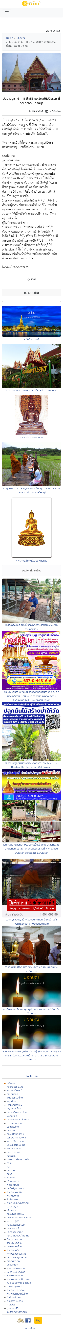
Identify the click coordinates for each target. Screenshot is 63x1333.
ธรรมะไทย (30, 1328)
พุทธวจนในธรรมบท (16, 1268)
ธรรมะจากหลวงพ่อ (16, 1137)
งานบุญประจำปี (14, 1243)
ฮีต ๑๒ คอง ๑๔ (15, 1239)
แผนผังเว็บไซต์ (14, 1090)
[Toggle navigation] (6, 13)
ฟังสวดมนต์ (13, 1184)
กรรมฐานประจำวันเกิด (18, 1235)
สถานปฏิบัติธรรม (15, 1134)
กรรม (9, 1163)
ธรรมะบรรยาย (14, 1148)
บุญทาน (11, 1170)
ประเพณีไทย (13, 1126)
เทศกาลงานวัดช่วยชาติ (18, 1119)
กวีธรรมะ (11, 1155)
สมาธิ (9, 1174)
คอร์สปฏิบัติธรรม (15, 1188)
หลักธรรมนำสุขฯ (15, 1232)
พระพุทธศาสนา (14, 1192)
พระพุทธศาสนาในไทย (17, 1293)
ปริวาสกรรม (13, 1181)
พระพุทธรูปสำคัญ (16, 1290)
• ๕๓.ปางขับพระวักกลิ (32, 437)
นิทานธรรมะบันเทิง (16, 1145)
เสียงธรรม (12, 1210)
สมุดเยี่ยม (12, 1101)
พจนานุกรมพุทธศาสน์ (18, 1203)
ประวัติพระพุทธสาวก (17, 1257)
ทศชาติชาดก (13, 1261)
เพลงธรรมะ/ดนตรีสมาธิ (19, 1217)
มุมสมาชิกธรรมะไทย (17, 1112)
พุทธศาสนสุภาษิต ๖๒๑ (18, 1279)
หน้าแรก (9, 38)
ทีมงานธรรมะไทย (15, 1086)
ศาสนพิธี (11, 1304)
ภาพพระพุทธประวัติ (16, 1253)
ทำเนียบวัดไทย (14, 1297)
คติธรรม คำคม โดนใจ (18, 1159)
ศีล (8, 1166)
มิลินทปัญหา (13, 1206)
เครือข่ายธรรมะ (14, 1105)
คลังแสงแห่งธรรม (16, 1224)
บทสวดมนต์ (13, 1228)
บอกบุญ (21, 38)
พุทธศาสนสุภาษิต (15, 1275)
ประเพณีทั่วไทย (14, 1246)
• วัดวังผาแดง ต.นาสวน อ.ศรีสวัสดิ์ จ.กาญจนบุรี (31, 390)
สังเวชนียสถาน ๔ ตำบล (19, 1282)
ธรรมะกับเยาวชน (15, 1141)
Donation (12, 1115)
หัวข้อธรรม (12, 1199)
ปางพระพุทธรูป (14, 1286)
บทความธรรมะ (14, 1152)
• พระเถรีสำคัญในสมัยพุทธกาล (31, 560)
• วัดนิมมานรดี (31, 339)
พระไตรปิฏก (13, 1195)
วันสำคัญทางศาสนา (17, 1312)
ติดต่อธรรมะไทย (15, 1097)
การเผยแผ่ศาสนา (15, 1123)
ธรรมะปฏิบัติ (13, 1221)
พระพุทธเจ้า (13, 1250)
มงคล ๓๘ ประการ (16, 1272)
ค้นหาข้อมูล (12, 1094)
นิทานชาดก (12, 1264)
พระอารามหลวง (15, 1301)
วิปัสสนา (11, 1177)
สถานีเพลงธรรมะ (15, 1214)
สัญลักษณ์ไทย (14, 1108)
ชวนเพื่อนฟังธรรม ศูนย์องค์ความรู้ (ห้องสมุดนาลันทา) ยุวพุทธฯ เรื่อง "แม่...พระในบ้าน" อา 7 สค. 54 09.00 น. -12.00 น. (31, 1055)
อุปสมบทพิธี (13, 1308)
